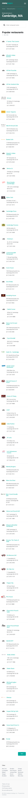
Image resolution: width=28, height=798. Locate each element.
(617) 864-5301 (10, 488)
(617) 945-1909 (10, 691)
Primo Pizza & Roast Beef (13, 626)
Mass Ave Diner (10, 480)
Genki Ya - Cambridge (12, 352)
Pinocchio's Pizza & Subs (12, 611)
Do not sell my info (7, 790)
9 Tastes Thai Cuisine (12, 41)
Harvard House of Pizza (11, 381)
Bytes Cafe (9, 197)
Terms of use (5, 784)
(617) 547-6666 (10, 49)
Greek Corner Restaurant (10, 366)
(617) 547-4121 (10, 289)
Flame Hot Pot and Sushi (11, 323)
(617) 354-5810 (10, 718)
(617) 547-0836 (10, 78)
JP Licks (9, 437)
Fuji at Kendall (11, 338)
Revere (11, 774)
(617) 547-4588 (11, 232)
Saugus (4, 774)
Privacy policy (6, 786)
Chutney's (10, 239)
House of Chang (11, 396)
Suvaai (8, 739)
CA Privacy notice (7, 788)
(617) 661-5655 (11, 374)
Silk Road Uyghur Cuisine (11, 683)
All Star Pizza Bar (11, 70)
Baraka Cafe (9, 139)
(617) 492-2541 (11, 590)
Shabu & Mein (11, 654)
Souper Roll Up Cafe (12, 711)
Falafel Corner (11, 309)
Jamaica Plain (13, 772)
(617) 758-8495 (11, 676)
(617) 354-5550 (11, 191)
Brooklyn (12, 768)
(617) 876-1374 (11, 576)
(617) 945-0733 (10, 133)
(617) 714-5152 (10, 648)
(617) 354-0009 (10, 705)
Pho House (9, 597)
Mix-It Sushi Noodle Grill (12, 494)
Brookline (4, 775)
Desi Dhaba (9, 281)
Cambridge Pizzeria (12, 225)
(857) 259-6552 (10, 746)
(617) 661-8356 (11, 176)
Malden (4, 772)
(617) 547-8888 (10, 604)
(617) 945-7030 (10, 261)
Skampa (8, 697)
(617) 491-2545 (11, 246)
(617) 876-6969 (10, 162)
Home (3, 8)
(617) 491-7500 (10, 64)
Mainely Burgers (11, 466)
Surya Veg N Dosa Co (13, 725)
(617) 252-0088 (11, 345)
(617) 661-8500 (10, 119)
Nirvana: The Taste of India (12, 540)
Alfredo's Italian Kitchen (10, 55)
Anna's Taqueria (11, 112)
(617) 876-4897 (11, 619)
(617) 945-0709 (10, 275)
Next (22, 753)
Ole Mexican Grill (11, 555)
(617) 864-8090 (10, 390)
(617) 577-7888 (11, 662)
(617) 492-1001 (11, 445)
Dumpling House (11, 295)
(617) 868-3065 (10, 91)
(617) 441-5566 (10, 549)
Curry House (10, 268)
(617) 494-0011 (11, 105)
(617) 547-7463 (11, 431)
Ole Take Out (10, 569)
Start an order (23, 43)
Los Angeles (5, 770)
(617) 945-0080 (10, 332)
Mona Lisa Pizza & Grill (13, 511)
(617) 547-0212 (10, 505)
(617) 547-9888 (11, 403)
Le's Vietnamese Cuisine (12, 452)
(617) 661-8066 (10, 303)
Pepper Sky (10, 583)
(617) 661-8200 (10, 359)
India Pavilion (10, 424)
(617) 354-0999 (11, 417)
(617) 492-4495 (11, 562)
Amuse (9, 98)
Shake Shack (10, 668)
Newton (20, 770)
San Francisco (13, 770)
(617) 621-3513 (10, 205)
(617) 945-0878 (11, 634)
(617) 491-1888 (10, 518)
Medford (12, 775)
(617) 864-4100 (11, 460)
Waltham (20, 774)
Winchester (20, 772)
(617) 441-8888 (11, 316)
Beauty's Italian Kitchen (10, 154)
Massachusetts (11, 8)
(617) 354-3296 (10, 533)
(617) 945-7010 (10, 474)
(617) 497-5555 (10, 218)
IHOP (8, 410)
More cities (20, 775)
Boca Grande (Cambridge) (11, 182)
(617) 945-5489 (11, 732)
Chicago (20, 768)
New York (4, 768)
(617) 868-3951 (10, 147)
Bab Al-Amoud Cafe (12, 125)
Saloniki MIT (9, 641)
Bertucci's (10, 168)
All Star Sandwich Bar (12, 84)
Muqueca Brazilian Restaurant (11, 525)
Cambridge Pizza (11, 211)
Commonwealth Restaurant (11, 253)
